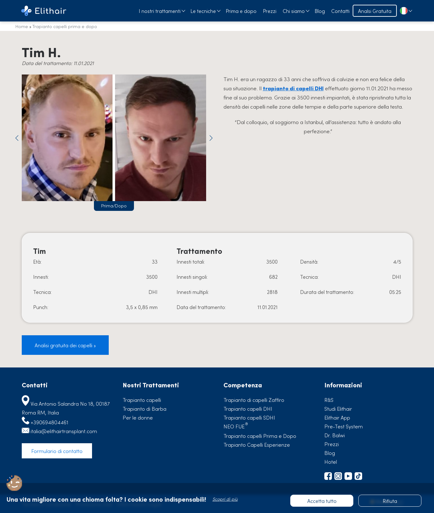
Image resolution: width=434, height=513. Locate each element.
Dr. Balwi (334, 435)
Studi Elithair (338, 408)
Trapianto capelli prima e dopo (64, 26)
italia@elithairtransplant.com (64, 430)
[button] (16, 138)
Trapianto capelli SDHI (249, 417)
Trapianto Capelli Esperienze (256, 444)
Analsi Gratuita (374, 10)
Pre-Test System (343, 426)
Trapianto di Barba (144, 408)
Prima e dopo (241, 10)
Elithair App (337, 417)
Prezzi (269, 10)
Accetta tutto (322, 500)
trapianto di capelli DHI (293, 88)
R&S (328, 399)
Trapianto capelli (142, 399)
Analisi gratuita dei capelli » (65, 345)
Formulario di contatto (57, 450)
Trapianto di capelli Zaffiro (253, 399)
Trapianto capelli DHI (247, 408)
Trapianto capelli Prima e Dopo (259, 435)
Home (21, 26)
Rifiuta (390, 500)
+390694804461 (49, 422)
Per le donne (138, 417)
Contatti (340, 10)
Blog (320, 10)
